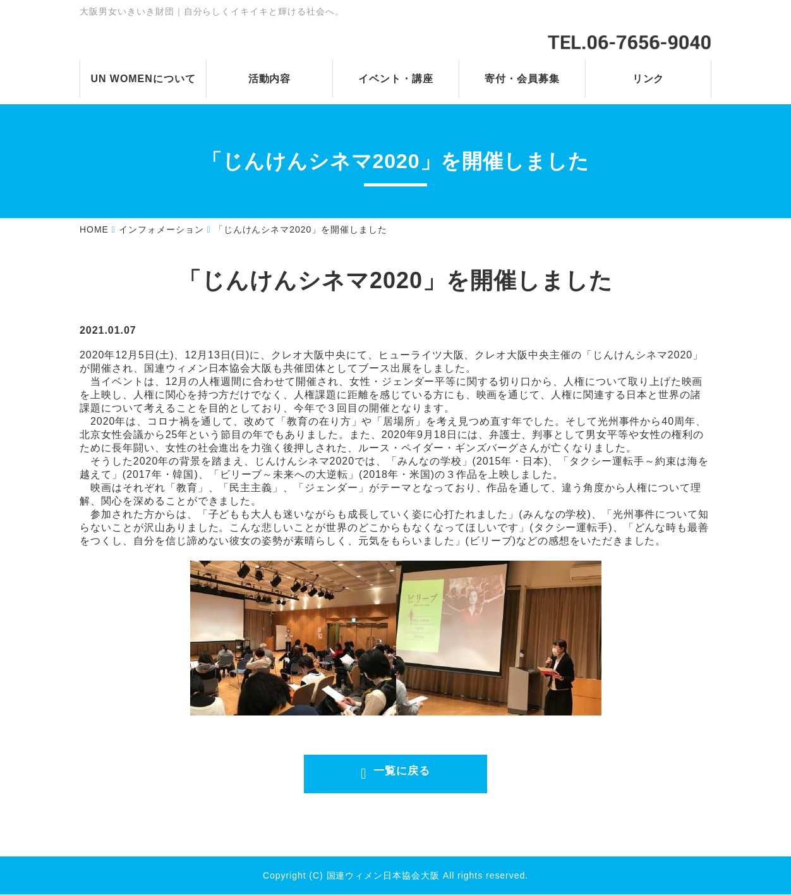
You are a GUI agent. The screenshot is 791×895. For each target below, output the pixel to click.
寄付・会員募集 (522, 78)
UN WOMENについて (142, 78)
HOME (94, 229)
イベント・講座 (395, 78)
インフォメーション (161, 229)
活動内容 (269, 78)
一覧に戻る (400, 774)
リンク (648, 78)
